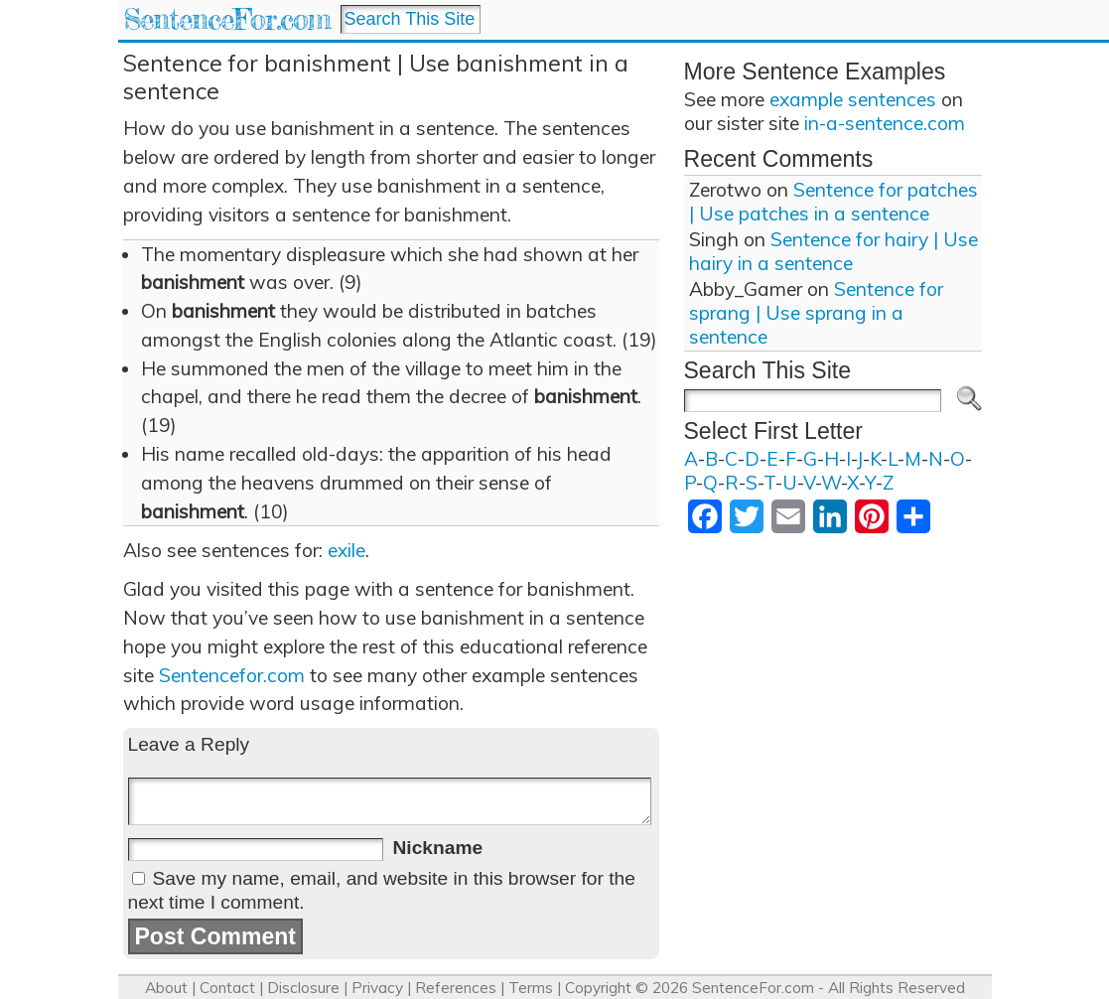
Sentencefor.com (232, 675)
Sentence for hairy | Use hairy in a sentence (833, 251)
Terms (530, 987)
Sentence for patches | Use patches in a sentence (833, 201)
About (166, 987)
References (455, 987)
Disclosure (303, 987)
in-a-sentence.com (884, 123)
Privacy (377, 987)
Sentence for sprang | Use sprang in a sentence (816, 313)
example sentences (852, 99)
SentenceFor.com (227, 19)
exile (346, 550)
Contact (227, 987)
